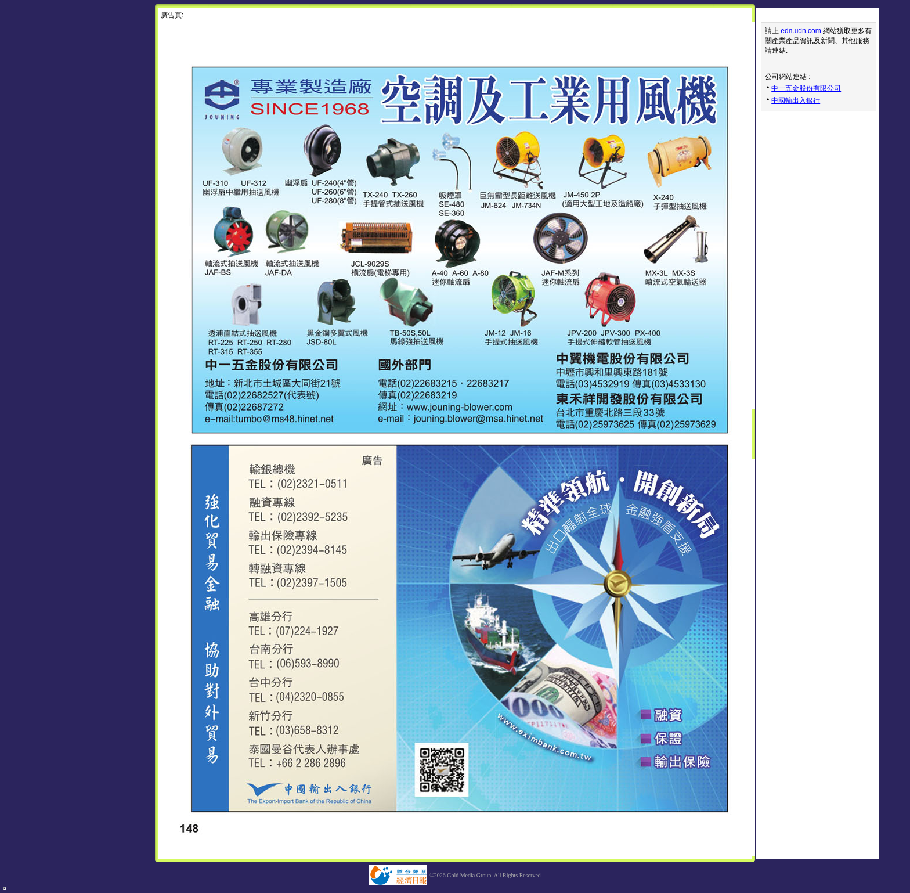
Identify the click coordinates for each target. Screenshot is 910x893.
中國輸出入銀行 (795, 100)
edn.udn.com (801, 31)
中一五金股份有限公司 (806, 88)
